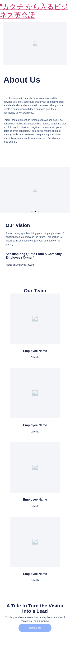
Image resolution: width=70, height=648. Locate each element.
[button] (31, 211)
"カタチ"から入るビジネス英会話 (34, 11)
